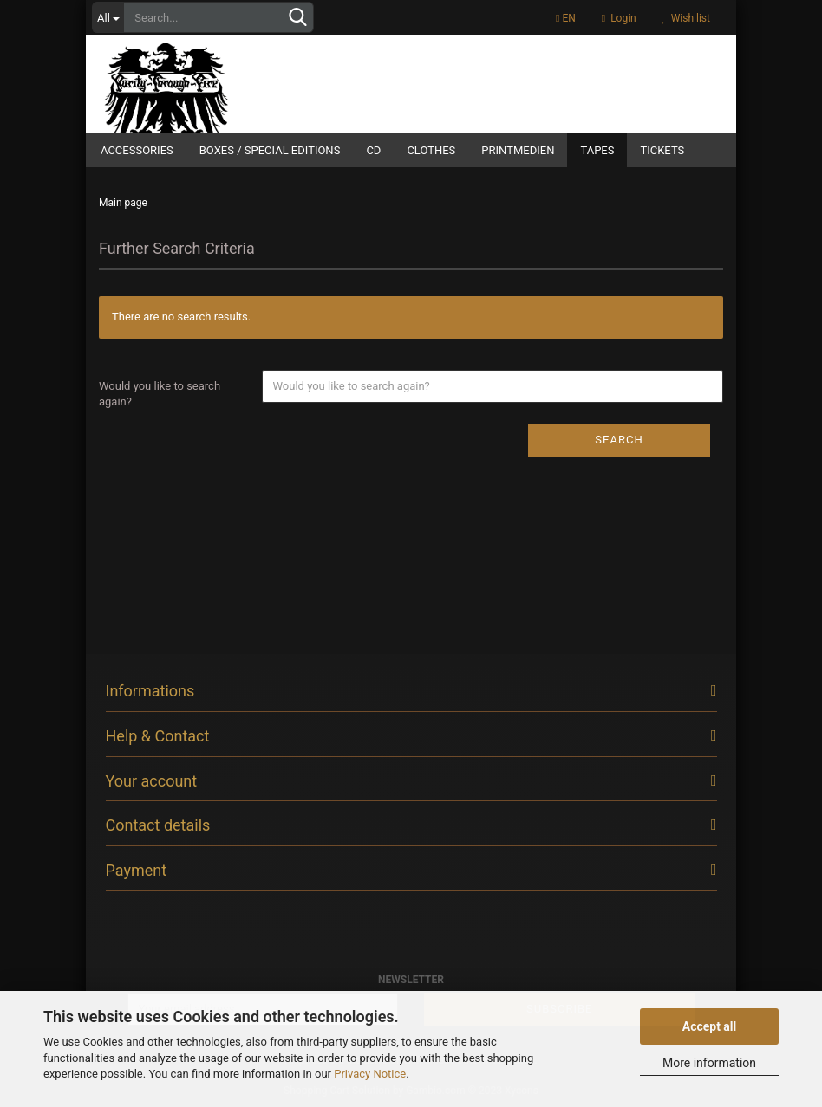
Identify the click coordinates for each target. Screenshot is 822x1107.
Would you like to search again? (159, 394)
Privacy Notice (370, 1073)
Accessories (137, 150)
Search (619, 439)
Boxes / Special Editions (270, 150)
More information (709, 1063)
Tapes (597, 150)
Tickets (662, 150)
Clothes (431, 150)
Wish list (686, 18)
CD (373, 150)
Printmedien (517, 150)
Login (619, 18)
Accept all (709, 1026)
